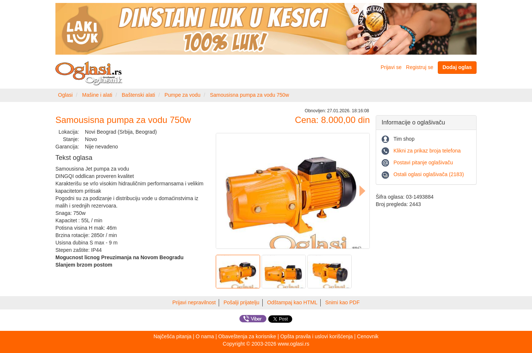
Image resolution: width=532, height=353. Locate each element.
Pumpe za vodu (182, 95)
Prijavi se (391, 67)
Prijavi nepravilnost (194, 302)
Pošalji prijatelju (241, 302)
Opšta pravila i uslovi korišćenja (316, 336)
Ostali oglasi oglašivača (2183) (428, 174)
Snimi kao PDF (342, 302)
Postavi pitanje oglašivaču (423, 162)
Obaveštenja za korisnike (247, 336)
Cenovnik (367, 336)
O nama (205, 336)
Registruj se (419, 67)
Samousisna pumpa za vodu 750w (249, 95)
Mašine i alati (97, 95)
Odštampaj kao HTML (292, 302)
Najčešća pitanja (172, 336)
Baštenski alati (138, 95)
